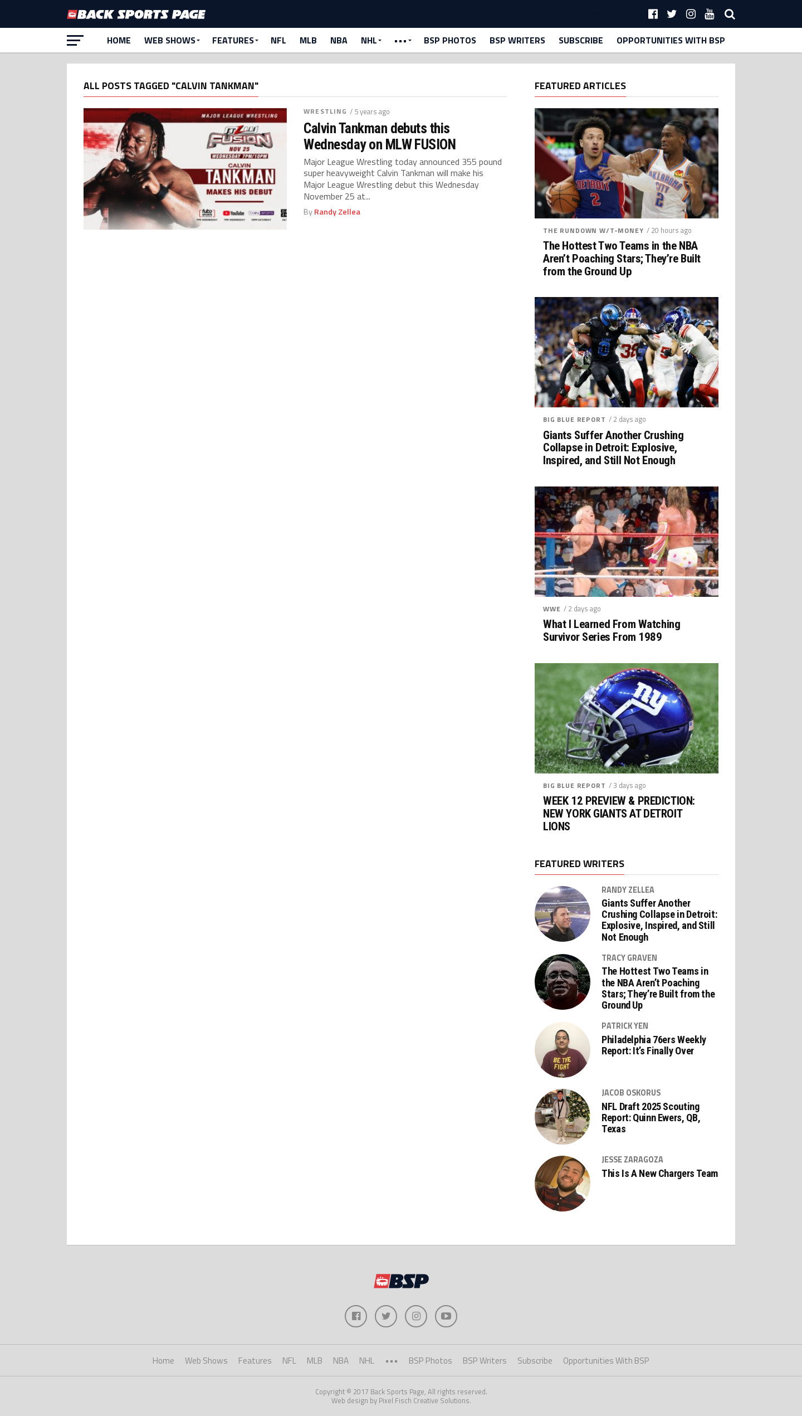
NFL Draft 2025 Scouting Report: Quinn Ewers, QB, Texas (651, 1118)
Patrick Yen (625, 1026)
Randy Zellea (337, 212)
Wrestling (325, 111)
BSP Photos (450, 40)
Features (233, 40)
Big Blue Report (574, 419)
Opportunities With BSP (671, 40)
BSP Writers (517, 40)
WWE (552, 609)
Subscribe (581, 40)
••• (400, 40)
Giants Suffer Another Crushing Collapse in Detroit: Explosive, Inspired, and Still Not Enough (613, 448)
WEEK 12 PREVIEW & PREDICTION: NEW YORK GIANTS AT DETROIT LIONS (619, 814)
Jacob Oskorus (631, 1093)
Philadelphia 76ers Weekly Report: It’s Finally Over (654, 1045)
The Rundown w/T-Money (593, 230)
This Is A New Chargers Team (660, 1173)
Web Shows (169, 40)
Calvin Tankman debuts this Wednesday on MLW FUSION (380, 136)
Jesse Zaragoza (632, 1160)
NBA (339, 40)
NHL (369, 40)
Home (119, 40)
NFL (278, 40)
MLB (308, 40)
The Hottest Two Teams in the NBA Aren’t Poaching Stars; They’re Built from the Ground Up (622, 259)
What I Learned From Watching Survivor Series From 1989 (611, 631)
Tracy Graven (629, 958)
